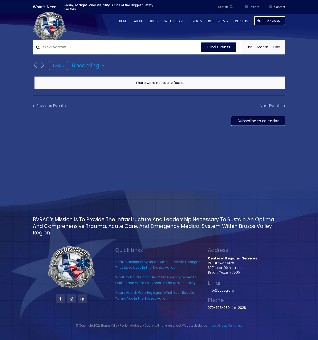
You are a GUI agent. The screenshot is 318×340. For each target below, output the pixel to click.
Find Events (218, 47)
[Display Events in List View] (249, 47)
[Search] (226, 6)
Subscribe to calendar (258, 121)
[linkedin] (82, 298)
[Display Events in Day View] (276, 47)
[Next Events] (42, 65)
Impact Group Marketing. (225, 325)
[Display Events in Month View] (262, 47)
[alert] (159, 83)
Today (58, 65)
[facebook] (60, 298)
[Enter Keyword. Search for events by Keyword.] (119, 47)
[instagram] (71, 298)
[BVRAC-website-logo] (49, 13)
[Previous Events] (35, 65)
